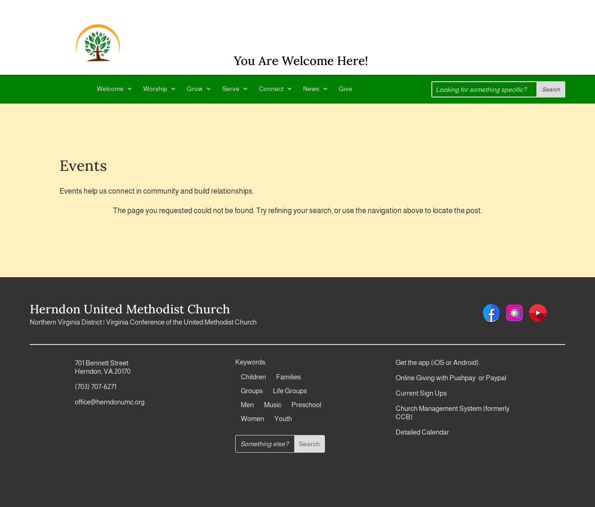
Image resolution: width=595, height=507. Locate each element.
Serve (230, 88)
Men (247, 405)
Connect (271, 88)
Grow (195, 88)
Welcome (110, 88)
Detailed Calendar (422, 432)
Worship (155, 88)
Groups (252, 391)
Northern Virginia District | (68, 322)
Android (464, 362)
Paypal (495, 378)
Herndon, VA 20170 (103, 371)
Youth (283, 419)
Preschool (306, 405)
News (311, 88)
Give (345, 88)
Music (272, 405)
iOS (438, 362)
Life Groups (290, 391)
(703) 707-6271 (95, 386)
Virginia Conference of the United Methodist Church (181, 322)
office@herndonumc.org (110, 402)
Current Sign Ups (421, 393)
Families (288, 377)
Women (252, 419)
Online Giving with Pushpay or (440, 378)
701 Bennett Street (101, 363)
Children (253, 377)
